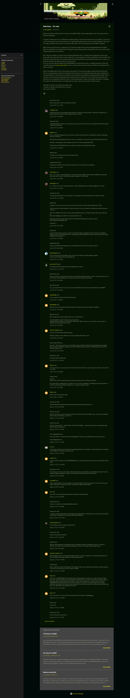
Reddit (3, 64)
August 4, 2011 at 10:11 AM (57, 518)
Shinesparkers (5, 79)
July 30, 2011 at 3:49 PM (56, 309)
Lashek (52, 458)
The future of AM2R (50, 634)
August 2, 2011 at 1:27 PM (57, 442)
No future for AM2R (50, 653)
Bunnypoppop (53, 253)
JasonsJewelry (54, 522)
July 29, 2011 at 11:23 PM (56, 198)
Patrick (52, 392)
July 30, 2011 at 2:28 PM (56, 290)
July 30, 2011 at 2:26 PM (56, 280)
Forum (3, 66)
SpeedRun (4, 69)
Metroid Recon (5, 82)
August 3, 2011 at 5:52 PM (57, 476)
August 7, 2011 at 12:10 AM (57, 571)
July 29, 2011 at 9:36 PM (56, 178)
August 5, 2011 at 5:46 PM (57, 537)
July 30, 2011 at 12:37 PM (56, 269)
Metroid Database (6, 77)
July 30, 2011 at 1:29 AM (56, 225)
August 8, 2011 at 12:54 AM (57, 598)
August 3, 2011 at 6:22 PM (57, 487)
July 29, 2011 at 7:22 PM (56, 148)
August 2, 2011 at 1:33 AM (57, 429)
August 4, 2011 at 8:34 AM (57, 506)
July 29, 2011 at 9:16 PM (56, 167)
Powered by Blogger (76, 693)
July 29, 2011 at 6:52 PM (56, 128)
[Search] (113, 4)
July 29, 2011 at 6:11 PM (56, 105)
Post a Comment (49, 621)
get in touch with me (61, 65)
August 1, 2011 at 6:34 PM (57, 418)
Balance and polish (49, 672)
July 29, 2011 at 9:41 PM (56, 188)
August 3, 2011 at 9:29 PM (57, 497)
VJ (50, 447)
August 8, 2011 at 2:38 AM (57, 607)
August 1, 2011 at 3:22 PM (57, 407)
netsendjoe (53, 172)
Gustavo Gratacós (55, 330)
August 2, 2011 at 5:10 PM (57, 453)
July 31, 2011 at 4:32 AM (56, 387)
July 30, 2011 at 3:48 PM (56, 300)
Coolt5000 (52, 480)
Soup (51, 576)
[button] (109, 26)
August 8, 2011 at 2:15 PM (57, 617)
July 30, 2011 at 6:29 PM (56, 325)
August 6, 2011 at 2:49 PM (57, 548)
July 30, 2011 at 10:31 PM (56, 360)
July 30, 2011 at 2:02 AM (56, 238)
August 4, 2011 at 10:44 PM (57, 527)
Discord (3, 65)
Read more (106, 648)
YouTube (3, 68)
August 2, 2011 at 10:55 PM (57, 464)
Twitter (3, 62)
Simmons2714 (54, 264)
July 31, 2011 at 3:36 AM (56, 371)
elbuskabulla (53, 295)
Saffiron (52, 132)
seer (51, 492)
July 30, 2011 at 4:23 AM (56, 248)
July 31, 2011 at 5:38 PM (56, 397)
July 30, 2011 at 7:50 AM (56, 259)
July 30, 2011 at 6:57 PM (56, 338)
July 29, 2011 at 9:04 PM (56, 157)
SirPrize (52, 365)
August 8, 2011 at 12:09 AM (57, 588)
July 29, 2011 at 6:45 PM (56, 116)
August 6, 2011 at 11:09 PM (57, 559)
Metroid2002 (4, 80)
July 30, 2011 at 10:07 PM (56, 351)
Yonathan (52, 110)
